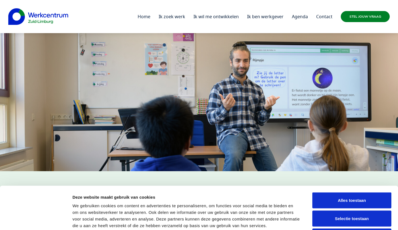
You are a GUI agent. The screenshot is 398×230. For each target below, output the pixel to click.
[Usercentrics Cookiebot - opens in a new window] (36, 219)
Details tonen (299, 219)
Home (144, 17)
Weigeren (351, 193)
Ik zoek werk (172, 17)
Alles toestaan (352, 157)
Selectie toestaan (352, 175)
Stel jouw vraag (365, 16)
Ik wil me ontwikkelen (216, 17)
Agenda (300, 17)
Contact (324, 17)
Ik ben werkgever (265, 17)
